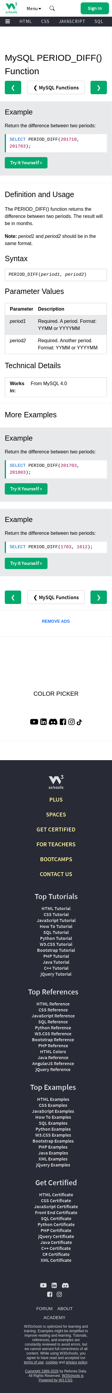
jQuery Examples (53, 1165)
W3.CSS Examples (53, 1135)
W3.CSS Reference (53, 1033)
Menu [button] (34, 8)
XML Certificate (56, 1260)
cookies (52, 1362)
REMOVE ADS (56, 621)
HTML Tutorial (56, 908)
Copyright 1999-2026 (42, 1371)
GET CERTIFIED (56, 829)
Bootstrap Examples (53, 1141)
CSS (45, 21)
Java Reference (53, 1057)
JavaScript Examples (53, 1111)
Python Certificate (56, 1224)
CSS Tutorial (56, 914)
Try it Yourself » (26, 162)
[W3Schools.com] (56, 784)
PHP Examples (53, 1147)
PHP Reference (53, 1045)
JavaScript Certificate (56, 1206)
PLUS (56, 799)
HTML (25, 21)
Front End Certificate (56, 1212)
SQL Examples (53, 1123)
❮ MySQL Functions (56, 87)
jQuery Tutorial (56, 974)
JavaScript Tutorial (56, 920)
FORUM (44, 1308)
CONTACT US (56, 874)
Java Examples (53, 1153)
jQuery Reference (53, 1069)
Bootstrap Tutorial (56, 950)
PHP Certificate (56, 1230)
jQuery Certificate (56, 1236)
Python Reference (53, 1028)
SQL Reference (53, 1022)
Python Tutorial (56, 938)
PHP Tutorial (56, 956)
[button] (52, 8)
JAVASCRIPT (72, 21)
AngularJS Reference (53, 1063)
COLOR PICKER (56, 693)
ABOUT (65, 1308)
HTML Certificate (56, 1194)
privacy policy (76, 1362)
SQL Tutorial (56, 932)
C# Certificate (56, 1254)
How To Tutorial (56, 926)
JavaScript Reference (53, 1016)
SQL (99, 21)
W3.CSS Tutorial (56, 944)
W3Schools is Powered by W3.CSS (61, 1378)
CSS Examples (53, 1105)
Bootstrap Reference (53, 1039)
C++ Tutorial (56, 968)
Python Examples (53, 1129)
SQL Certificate (56, 1218)
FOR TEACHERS (56, 844)
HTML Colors (53, 1051)
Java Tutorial (56, 962)
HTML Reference (53, 1004)
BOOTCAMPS (56, 859)
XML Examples (53, 1159)
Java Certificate (56, 1242)
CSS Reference (53, 1010)
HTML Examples (53, 1099)
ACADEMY (54, 1317)
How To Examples (53, 1117)
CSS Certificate (56, 1200)
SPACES (56, 814)
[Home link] (11, 8)
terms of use (34, 1362)
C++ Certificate (56, 1248)
